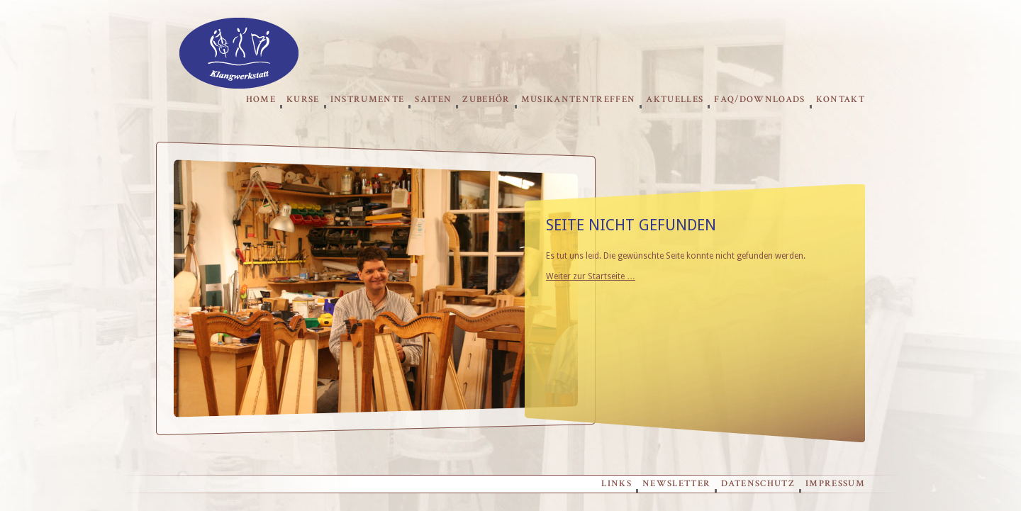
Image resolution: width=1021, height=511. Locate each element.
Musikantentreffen (578, 100)
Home (261, 100)
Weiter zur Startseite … (590, 276)
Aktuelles (674, 100)
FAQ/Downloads (759, 100)
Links (616, 484)
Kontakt (840, 100)
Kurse (303, 100)
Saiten (433, 100)
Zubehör (486, 100)
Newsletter (676, 484)
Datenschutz (758, 484)
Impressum (835, 484)
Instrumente (367, 100)
